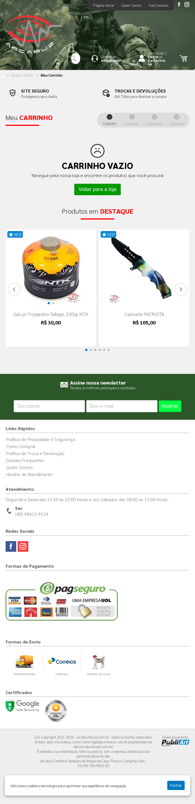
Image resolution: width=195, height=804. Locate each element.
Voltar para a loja (97, 189)
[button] (49, 306)
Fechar (176, 785)
